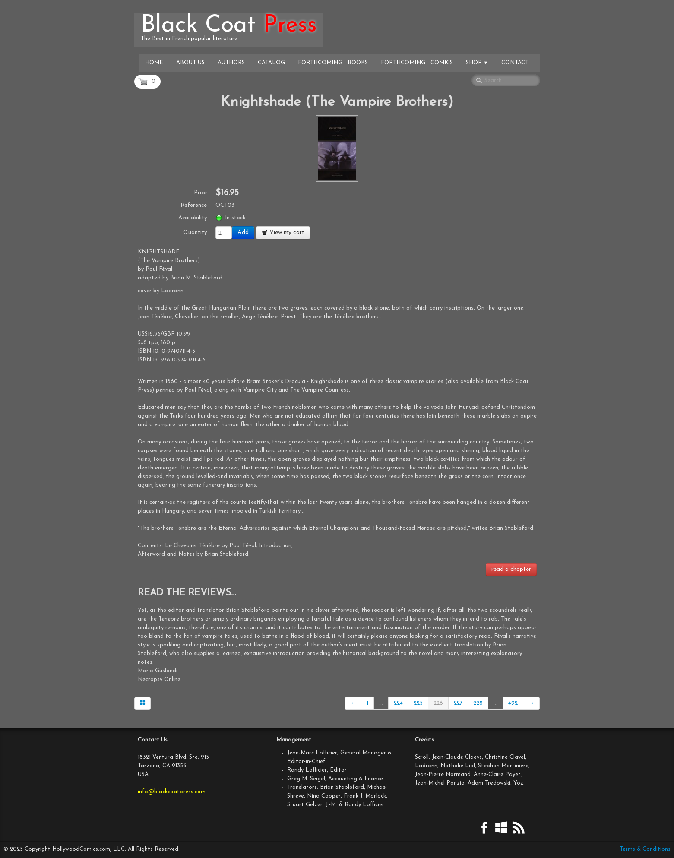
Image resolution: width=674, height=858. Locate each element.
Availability (192, 218)
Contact (514, 63)
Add (243, 232)
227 (458, 703)
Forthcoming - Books (333, 63)
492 (513, 703)
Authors (231, 63)
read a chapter (511, 569)
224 (398, 703)
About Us (190, 63)
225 (418, 703)
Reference (193, 205)
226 (438, 703)
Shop (477, 63)
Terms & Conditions (645, 849)
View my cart (283, 232)
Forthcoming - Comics (417, 63)
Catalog (271, 63)
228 (478, 703)
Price (200, 193)
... (381, 703)
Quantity (195, 232)
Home (154, 63)
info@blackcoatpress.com (172, 792)
